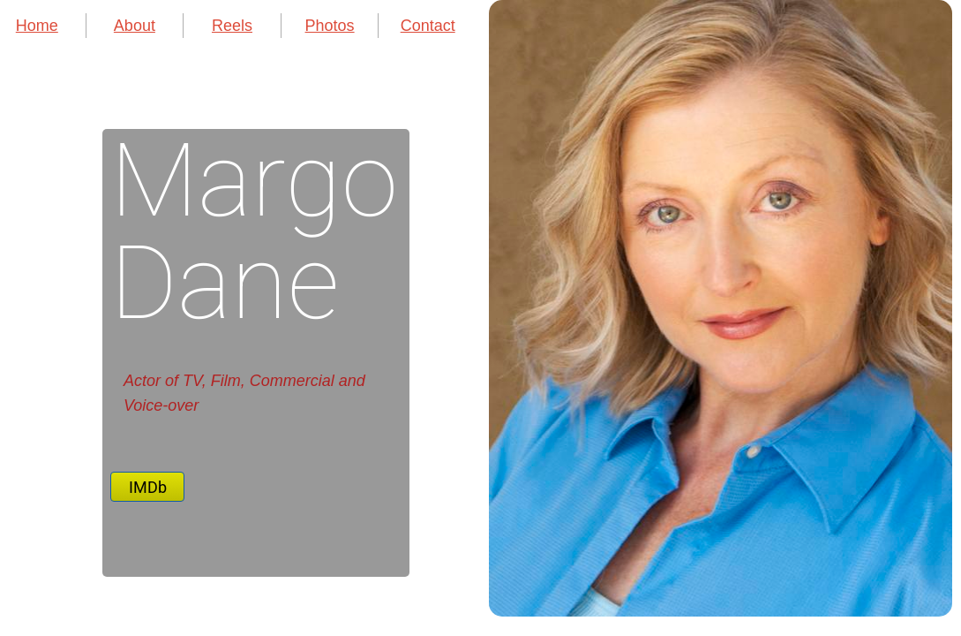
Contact (428, 25)
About (134, 25)
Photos (330, 25)
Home (37, 25)
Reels (232, 25)
